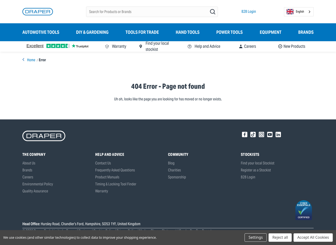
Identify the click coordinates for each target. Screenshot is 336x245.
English (295, 11)
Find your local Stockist (257, 163)
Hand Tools (188, 32)
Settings (255, 237)
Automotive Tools (40, 32)
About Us (28, 163)
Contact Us (103, 163)
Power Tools (229, 32)
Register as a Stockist (256, 170)
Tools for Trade (142, 32)
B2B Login (249, 11)
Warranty (101, 191)
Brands (306, 32)
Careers (27, 177)
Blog (171, 163)
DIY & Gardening (92, 32)
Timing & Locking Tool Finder (115, 184)
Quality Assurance (35, 191)
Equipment (270, 32)
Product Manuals (107, 177)
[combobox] (299, 11)
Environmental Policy (37, 184)
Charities (174, 170)
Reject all (280, 237)
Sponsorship (177, 177)
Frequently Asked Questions (115, 170)
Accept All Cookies (313, 237)
